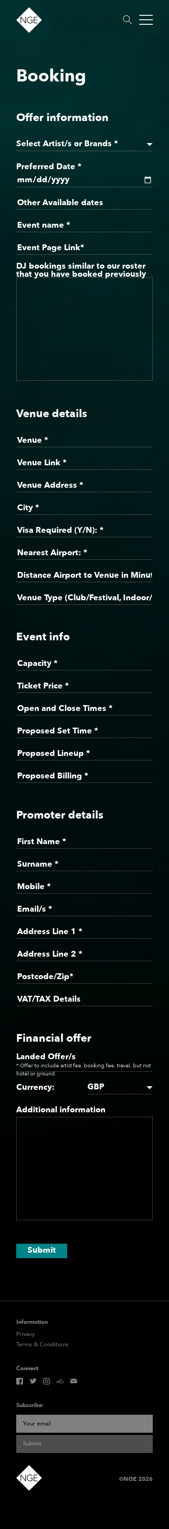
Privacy (25, 1334)
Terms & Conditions (42, 1345)
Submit (41, 1250)
